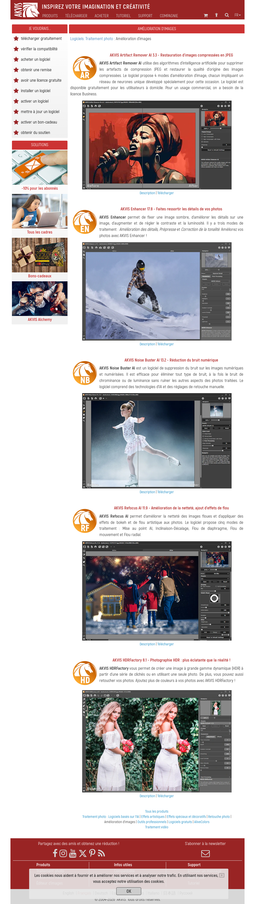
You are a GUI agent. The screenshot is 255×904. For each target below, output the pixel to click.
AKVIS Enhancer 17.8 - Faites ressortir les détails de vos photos (171, 209)
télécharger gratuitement (41, 38)
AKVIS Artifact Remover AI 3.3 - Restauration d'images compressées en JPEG (171, 55)
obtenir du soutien (35, 132)
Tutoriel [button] (123, 15)
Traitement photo (94, 816)
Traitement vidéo (156, 827)
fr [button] (238, 15)
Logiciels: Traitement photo (92, 38)
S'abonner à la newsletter (205, 849)
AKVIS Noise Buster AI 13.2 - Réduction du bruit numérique (171, 360)
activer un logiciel (35, 101)
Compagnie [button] (169, 15)
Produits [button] (50, 15)
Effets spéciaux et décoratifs (187, 816)
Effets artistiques (153, 816)
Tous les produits (156, 811)
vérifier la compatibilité (39, 48)
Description (147, 193)
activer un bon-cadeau (39, 121)
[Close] (221, 875)
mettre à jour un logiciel (40, 111)
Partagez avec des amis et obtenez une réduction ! (78, 843)
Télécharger (76, 15)
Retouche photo (219, 816)
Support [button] (145, 15)
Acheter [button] (102, 15)
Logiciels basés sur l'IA (124, 816)
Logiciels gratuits (181, 822)
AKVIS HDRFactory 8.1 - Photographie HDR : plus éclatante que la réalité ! (171, 660)
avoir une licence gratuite (41, 80)
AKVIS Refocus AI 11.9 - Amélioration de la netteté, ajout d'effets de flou (171, 508)
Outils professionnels (152, 822)
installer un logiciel (35, 90)
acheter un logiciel (35, 59)
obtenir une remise (36, 69)
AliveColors (201, 822)
